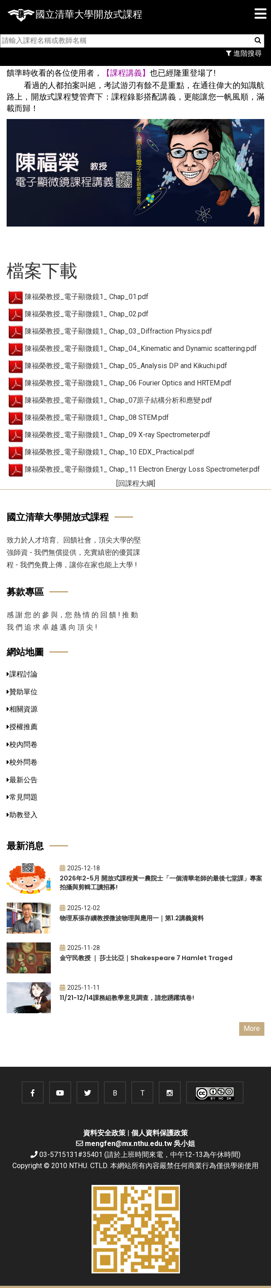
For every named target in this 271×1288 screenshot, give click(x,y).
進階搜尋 (244, 53)
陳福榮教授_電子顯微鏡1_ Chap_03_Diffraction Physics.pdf (118, 331)
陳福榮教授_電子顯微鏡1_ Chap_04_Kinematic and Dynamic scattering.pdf (141, 348)
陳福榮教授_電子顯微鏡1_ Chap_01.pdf (87, 296)
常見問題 (22, 797)
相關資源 (22, 709)
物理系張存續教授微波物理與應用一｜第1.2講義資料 (132, 918)
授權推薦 (22, 727)
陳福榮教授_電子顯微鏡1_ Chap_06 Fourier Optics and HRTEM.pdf (128, 383)
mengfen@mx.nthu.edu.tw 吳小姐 (140, 1143)
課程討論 (22, 674)
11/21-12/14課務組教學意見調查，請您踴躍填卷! (127, 997)
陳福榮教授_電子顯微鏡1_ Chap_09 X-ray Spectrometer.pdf (117, 435)
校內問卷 (22, 744)
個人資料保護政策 (159, 1133)
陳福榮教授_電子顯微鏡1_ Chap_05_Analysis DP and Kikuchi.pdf (126, 365)
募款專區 (25, 591)
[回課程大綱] (135, 483)
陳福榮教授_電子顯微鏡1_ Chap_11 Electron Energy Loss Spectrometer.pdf (142, 469)
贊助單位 (22, 692)
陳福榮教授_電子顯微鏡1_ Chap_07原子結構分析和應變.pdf (118, 400)
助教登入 (22, 815)
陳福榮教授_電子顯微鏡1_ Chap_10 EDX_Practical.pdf (110, 452)
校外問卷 (22, 762)
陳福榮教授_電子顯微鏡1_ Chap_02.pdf (87, 314)
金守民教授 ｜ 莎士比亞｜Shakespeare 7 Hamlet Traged (146, 958)
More (252, 1028)
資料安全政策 (104, 1133)
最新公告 (22, 780)
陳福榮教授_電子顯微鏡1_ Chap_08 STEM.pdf (97, 417)
